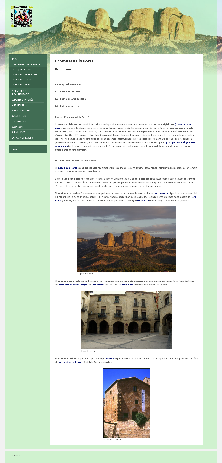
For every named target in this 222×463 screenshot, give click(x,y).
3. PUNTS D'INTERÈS (22, 99)
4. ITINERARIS (19, 105)
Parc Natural (162, 193)
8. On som (17, 126)
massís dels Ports (67, 167)
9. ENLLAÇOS (18, 132)
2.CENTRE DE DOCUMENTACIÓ (20, 93)
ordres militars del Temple (72, 284)
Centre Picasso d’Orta (69, 362)
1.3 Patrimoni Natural (22, 79)
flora (193, 196)
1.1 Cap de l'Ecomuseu (23, 69)
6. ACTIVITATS (19, 115)
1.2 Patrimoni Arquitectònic (25, 74)
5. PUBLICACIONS (21, 110)
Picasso (109, 358)
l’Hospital (97, 284)
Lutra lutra (143, 200)
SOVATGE (17, 149)
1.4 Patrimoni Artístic (22, 84)
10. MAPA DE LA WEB (22, 137)
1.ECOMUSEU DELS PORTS (26, 64)
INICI (14, 58)
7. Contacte (19, 121)
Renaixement (126, 284)
